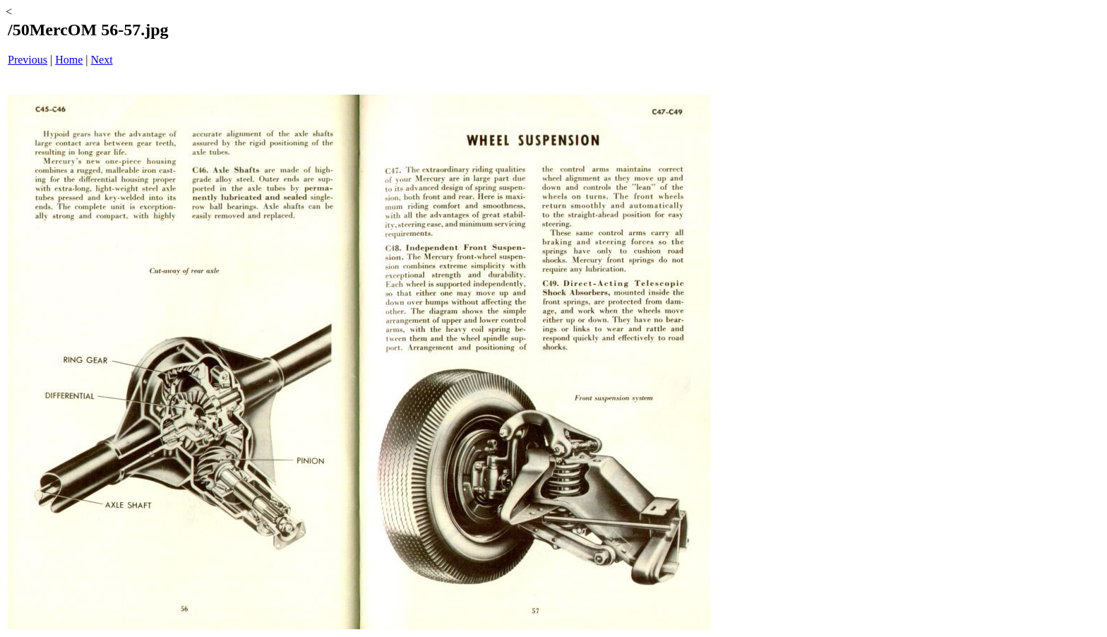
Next (102, 60)
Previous (27, 60)
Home (69, 60)
